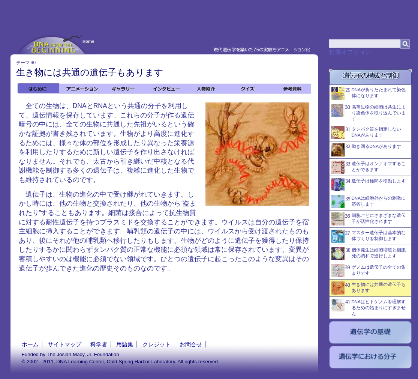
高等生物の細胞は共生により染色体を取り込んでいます (368, 112)
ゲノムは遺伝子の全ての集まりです (368, 270)
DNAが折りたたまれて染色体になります (368, 93)
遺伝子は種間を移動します (368, 184)
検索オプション (350, 52)
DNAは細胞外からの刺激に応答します (368, 201)
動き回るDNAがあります (366, 149)
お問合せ (191, 344)
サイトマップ (64, 344)
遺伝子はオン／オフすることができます (368, 167)
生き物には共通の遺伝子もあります (368, 288)
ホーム (30, 344)
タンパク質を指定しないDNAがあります (366, 132)
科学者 (98, 344)
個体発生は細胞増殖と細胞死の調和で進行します (368, 253)
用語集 (124, 344)
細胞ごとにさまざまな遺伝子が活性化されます (368, 219)
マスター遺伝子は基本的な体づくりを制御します (368, 236)
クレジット (156, 344)
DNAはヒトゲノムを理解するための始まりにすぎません (368, 307)
